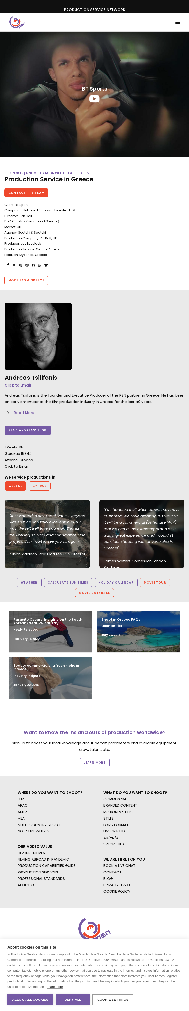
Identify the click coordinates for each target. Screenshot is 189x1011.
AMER (22, 812)
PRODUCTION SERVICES (38, 872)
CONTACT (112, 872)
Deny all (73, 999)
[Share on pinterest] (27, 265)
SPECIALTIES (113, 844)
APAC (23, 805)
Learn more (55, 986)
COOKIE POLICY (116, 891)
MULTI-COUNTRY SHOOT (39, 824)
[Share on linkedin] (33, 265)
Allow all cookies (30, 999)
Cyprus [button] (40, 486)
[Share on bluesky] (46, 265)
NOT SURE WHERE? (33, 831)
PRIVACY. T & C (116, 884)
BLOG (108, 878)
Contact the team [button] (26, 193)
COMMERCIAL (115, 799)
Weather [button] (29, 582)
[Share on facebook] (8, 265)
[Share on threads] (20, 265)
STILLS (108, 818)
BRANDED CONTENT (120, 805)
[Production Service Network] (17, 22)
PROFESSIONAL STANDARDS (41, 878)
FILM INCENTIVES (31, 852)
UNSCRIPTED (114, 831)
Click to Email (18, 385)
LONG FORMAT (116, 824)
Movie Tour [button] (155, 582)
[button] (178, 22)
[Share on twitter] (14, 265)
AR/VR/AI (111, 837)
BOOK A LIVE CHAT (119, 865)
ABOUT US (26, 884)
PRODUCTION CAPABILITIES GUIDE (46, 865)
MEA (21, 818)
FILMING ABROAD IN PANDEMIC (43, 859)
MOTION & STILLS (118, 812)
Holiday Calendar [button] (116, 582)
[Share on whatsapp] (40, 265)
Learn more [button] (95, 762)
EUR (21, 799)
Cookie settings (113, 999)
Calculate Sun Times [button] (68, 582)
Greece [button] (15, 486)
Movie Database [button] (94, 593)
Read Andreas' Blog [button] (28, 430)
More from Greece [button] (26, 280)
